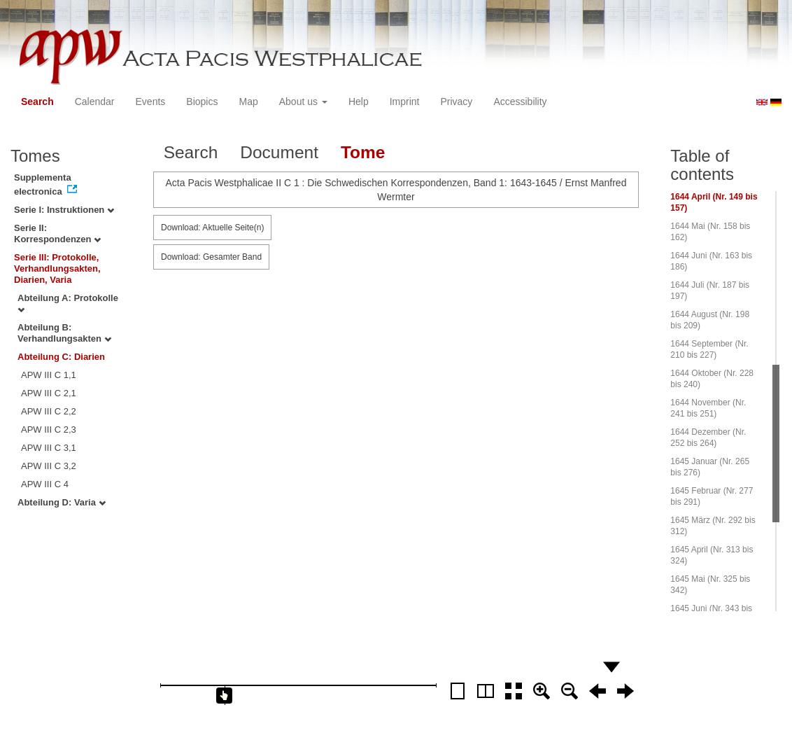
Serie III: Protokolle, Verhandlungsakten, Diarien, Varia (57, 268)
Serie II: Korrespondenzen (57, 233)
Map (248, 101)
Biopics (202, 101)
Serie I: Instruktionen (64, 209)
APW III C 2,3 (48, 429)
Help (358, 101)
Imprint (405, 101)
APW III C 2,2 (48, 411)
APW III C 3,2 (48, 466)
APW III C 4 (45, 484)
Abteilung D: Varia (61, 502)
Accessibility (519, 101)
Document (279, 152)
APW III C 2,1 (48, 393)
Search (37, 101)
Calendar (95, 101)
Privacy (456, 101)
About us (303, 101)
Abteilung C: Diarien (61, 356)
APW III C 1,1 (48, 375)
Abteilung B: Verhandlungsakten (64, 333)
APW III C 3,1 (48, 447)
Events (151, 101)
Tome (363, 152)
